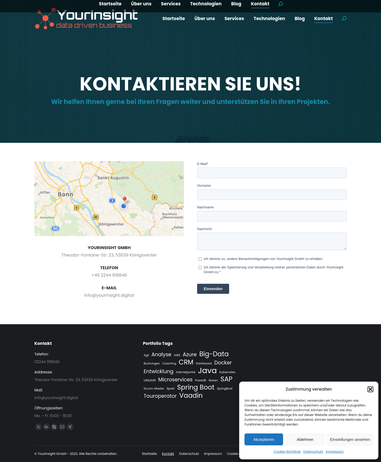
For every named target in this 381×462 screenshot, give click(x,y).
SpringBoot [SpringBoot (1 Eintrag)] (224, 389)
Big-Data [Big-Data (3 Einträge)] (214, 354)
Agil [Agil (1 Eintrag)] (146, 355)
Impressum (335, 451)
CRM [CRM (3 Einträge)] (186, 362)
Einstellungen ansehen (350, 439)
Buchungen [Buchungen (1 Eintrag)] (152, 363)
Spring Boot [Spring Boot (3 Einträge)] (195, 387)
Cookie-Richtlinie (287, 451)
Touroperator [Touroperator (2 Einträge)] (160, 396)
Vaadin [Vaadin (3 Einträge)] (191, 395)
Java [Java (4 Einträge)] (207, 370)
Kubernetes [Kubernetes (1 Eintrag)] (227, 372)
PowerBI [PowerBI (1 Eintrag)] (200, 380)
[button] (370, 389)
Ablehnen (305, 439)
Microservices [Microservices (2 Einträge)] (175, 380)
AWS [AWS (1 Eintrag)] (177, 355)
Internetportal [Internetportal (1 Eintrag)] (185, 372)
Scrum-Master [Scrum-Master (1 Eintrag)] (154, 389)
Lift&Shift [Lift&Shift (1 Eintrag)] (150, 380)
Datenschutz (313, 451)
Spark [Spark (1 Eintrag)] (171, 389)
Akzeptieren (263, 439)
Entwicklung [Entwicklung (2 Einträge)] (159, 371)
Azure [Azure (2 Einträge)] (190, 354)
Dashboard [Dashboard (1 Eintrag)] (204, 363)
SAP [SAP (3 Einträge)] (226, 379)
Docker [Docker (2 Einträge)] (223, 363)
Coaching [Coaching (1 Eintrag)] (169, 363)
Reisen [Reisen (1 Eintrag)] (213, 380)
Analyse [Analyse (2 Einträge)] (161, 354)
